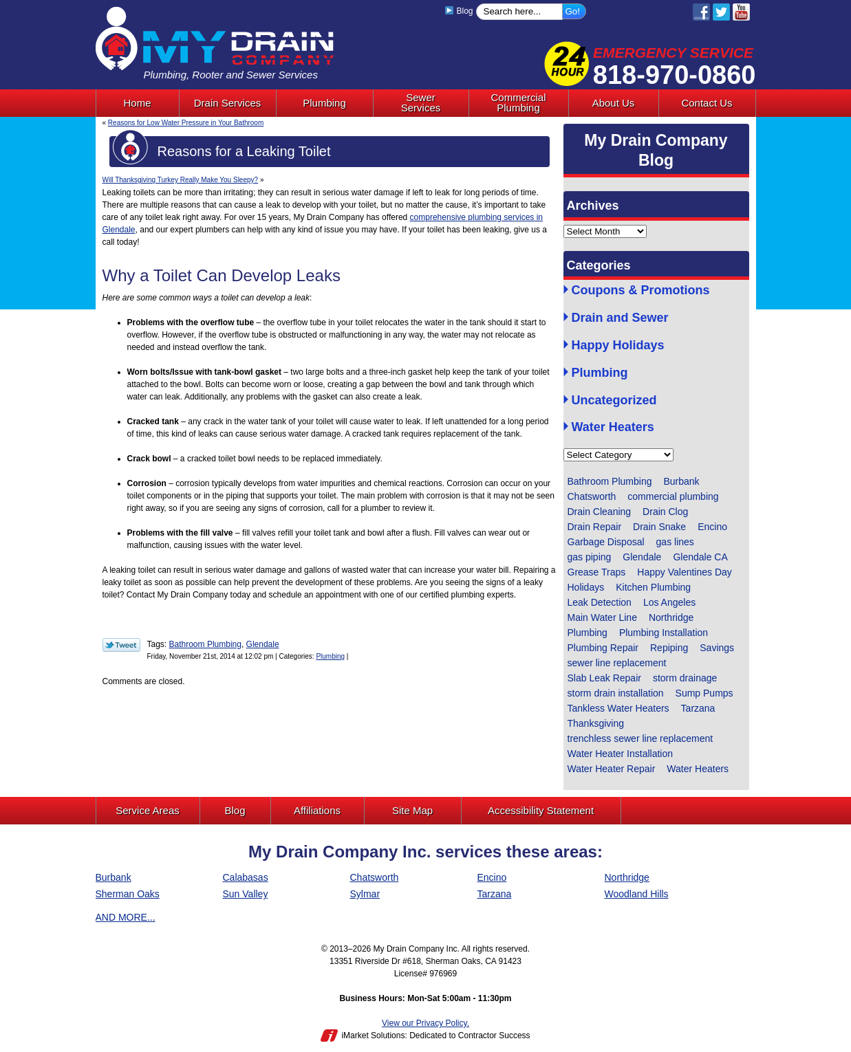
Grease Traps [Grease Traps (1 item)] (597, 572)
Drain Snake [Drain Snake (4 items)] (659, 526)
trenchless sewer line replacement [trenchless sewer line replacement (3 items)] (640, 738)
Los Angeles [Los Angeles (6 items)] (669, 602)
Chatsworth (374, 877)
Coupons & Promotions (641, 290)
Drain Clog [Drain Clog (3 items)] (665, 511)
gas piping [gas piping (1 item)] (590, 556)
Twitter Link (121, 645)
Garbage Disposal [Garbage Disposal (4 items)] (606, 541)
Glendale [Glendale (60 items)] (642, 556)
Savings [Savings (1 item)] (717, 647)
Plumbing (330, 656)
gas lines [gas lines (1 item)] (675, 541)
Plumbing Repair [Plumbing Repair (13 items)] (603, 647)
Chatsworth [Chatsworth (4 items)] (592, 496)
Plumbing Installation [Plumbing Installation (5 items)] (663, 632)
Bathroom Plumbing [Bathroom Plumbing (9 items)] (610, 481)
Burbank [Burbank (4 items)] (681, 481)
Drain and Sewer (620, 318)
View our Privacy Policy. (425, 1023)
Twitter (721, 12)
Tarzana (494, 893)
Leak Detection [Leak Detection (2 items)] (600, 602)
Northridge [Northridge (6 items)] (671, 617)
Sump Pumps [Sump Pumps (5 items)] (704, 693)
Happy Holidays (618, 345)
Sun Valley (245, 893)
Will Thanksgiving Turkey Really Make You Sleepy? (181, 180)
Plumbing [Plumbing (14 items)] (587, 632)
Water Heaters (613, 427)
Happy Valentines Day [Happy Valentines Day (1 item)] (684, 572)
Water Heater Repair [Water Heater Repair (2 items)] (612, 768)
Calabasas (245, 877)
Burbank (113, 877)
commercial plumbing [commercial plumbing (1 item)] (672, 496)
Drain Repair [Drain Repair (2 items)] (595, 526)
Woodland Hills (637, 893)
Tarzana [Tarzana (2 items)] (698, 708)
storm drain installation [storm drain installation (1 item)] (616, 693)
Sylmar (365, 893)
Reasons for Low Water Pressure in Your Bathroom (185, 123)
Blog (459, 11)
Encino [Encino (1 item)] (712, 526)
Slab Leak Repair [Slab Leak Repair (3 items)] (604, 677)
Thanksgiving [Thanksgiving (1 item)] (596, 723)
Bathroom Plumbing (205, 644)
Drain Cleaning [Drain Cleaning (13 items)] (600, 511)
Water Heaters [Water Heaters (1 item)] (698, 768)
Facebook (701, 12)
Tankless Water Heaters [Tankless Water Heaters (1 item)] (618, 708)
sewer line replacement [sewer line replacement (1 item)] (617, 662)
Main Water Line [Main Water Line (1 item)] (602, 617)
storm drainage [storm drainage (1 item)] (685, 677)
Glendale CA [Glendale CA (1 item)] (700, 556)
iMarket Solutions (373, 1035)
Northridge (627, 877)
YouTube (741, 12)
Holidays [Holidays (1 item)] (586, 587)
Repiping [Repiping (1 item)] (669, 647)
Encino (492, 877)
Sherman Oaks (128, 893)
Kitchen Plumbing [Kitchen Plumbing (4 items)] (653, 587)
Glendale (262, 644)
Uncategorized (614, 400)
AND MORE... (125, 917)
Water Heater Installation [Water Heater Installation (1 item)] (621, 753)
